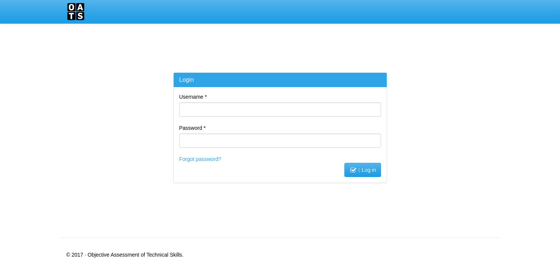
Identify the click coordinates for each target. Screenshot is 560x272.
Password (192, 128)
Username (193, 97)
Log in (367, 170)
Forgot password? (200, 159)
